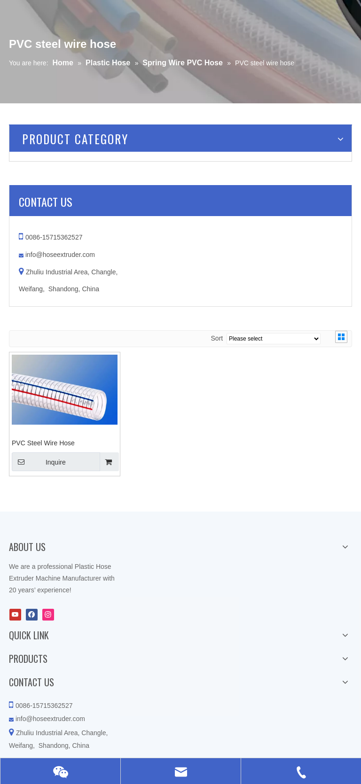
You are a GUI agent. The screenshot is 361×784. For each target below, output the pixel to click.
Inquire (39, 461)
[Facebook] (32, 615)
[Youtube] (15, 615)
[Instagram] (48, 615)
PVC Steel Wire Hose (43, 443)
